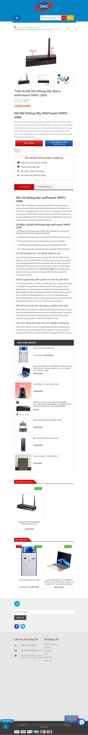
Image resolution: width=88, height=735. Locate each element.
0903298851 (31, 645)
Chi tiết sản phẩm (24, 187)
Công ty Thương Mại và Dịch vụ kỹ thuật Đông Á (45, 725)
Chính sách (48, 661)
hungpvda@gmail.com (34, 650)
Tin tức (46, 654)
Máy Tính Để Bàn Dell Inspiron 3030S (45, 438)
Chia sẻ (17, 152)
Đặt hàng (29, 143)
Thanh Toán (48, 657)
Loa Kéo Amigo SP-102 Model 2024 (45, 456)
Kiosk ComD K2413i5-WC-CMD (43, 348)
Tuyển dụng (48, 651)
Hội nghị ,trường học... (34, 27)
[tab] (23, 79)
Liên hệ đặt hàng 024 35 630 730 (59, 143)
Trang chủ (19, 27)
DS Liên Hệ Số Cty (50, 644)
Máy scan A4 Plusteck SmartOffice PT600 (47, 420)
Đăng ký (20, 618)
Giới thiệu (47, 648)
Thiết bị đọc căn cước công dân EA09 (46, 384)
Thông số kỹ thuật (45, 187)
